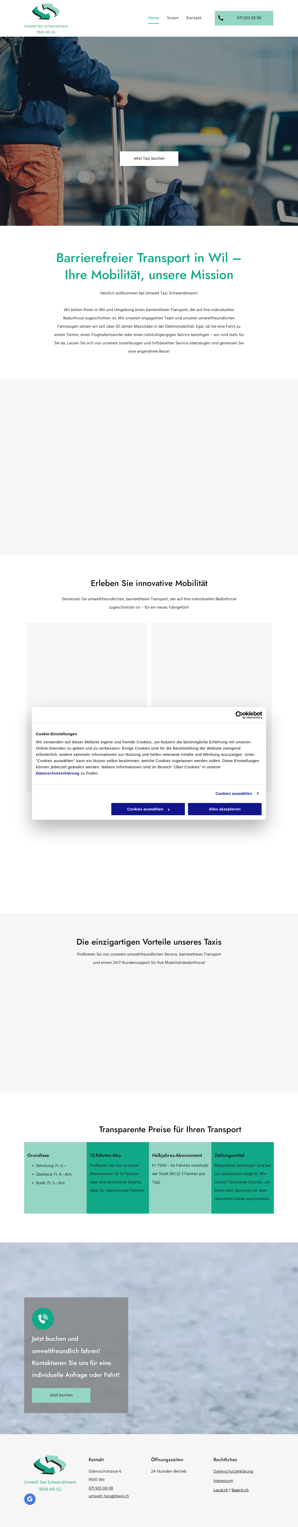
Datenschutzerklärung (58, 773)
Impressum (223, 1481)
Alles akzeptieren (225, 809)
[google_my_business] (30, 1499)
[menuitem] (153, 18)
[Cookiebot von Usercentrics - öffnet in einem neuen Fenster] (239, 715)
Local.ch (220, 1490)
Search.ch (240, 1490)
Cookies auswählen (234, 793)
